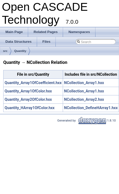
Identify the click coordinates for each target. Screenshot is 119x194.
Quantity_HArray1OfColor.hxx (30, 108)
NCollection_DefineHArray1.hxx (91, 108)
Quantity (20, 51)
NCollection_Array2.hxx (84, 99)
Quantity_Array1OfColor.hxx (28, 91)
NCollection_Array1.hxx (84, 83)
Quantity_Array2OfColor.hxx (28, 99)
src (5, 51)
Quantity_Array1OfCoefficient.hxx (33, 83)
